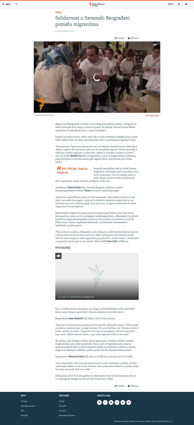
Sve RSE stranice (28, 406)
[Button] (119, 38)
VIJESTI (170, 4)
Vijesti (61, 401)
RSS (22, 411)
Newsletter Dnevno (67, 416)
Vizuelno (62, 406)
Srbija (58, 12)
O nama (24, 401)
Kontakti (24, 416)
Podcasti (62, 411)
